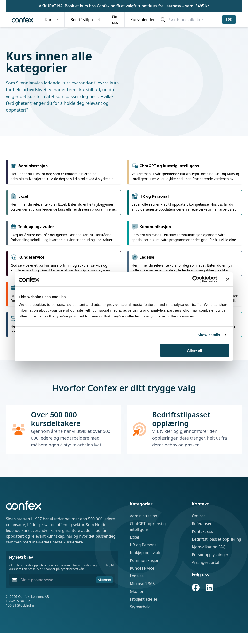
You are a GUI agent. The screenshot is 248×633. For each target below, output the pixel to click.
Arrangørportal (205, 562)
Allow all (194, 350)
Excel (134, 537)
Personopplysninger (210, 554)
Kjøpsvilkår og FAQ (209, 547)
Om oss (199, 516)
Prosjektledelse (143, 599)
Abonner (104, 579)
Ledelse (137, 576)
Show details (209, 335)
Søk (229, 19)
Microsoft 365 (142, 583)
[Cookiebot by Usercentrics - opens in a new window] (196, 279)
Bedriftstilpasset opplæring (216, 539)
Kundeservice (142, 568)
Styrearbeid (140, 607)
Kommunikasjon (144, 560)
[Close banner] (227, 279)
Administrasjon (143, 516)
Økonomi (138, 591)
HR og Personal (144, 545)
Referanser (202, 523)
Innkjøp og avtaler (146, 552)
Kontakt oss (202, 531)
